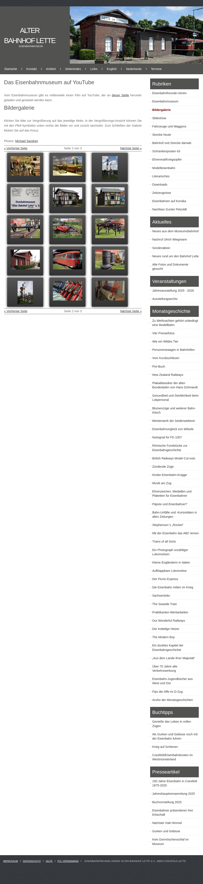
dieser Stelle (120, 95)
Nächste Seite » (131, 148)
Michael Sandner (26, 141)
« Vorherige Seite (15, 148)
